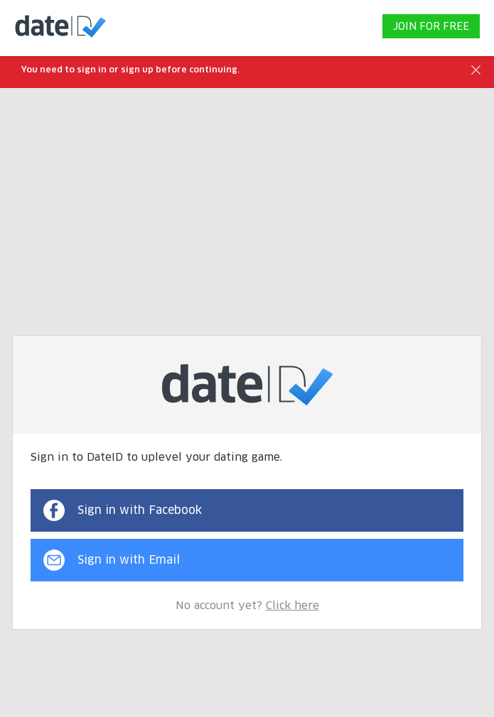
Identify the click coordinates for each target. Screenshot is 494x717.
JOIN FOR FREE (431, 27)
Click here (292, 606)
